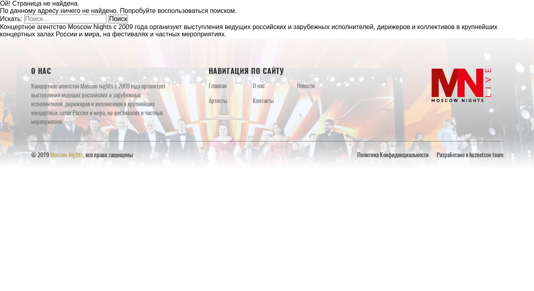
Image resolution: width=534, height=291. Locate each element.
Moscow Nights (66, 155)
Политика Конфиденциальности (393, 155)
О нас (259, 86)
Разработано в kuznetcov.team (470, 155)
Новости (306, 86)
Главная (217, 86)
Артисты (218, 101)
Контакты (263, 101)
